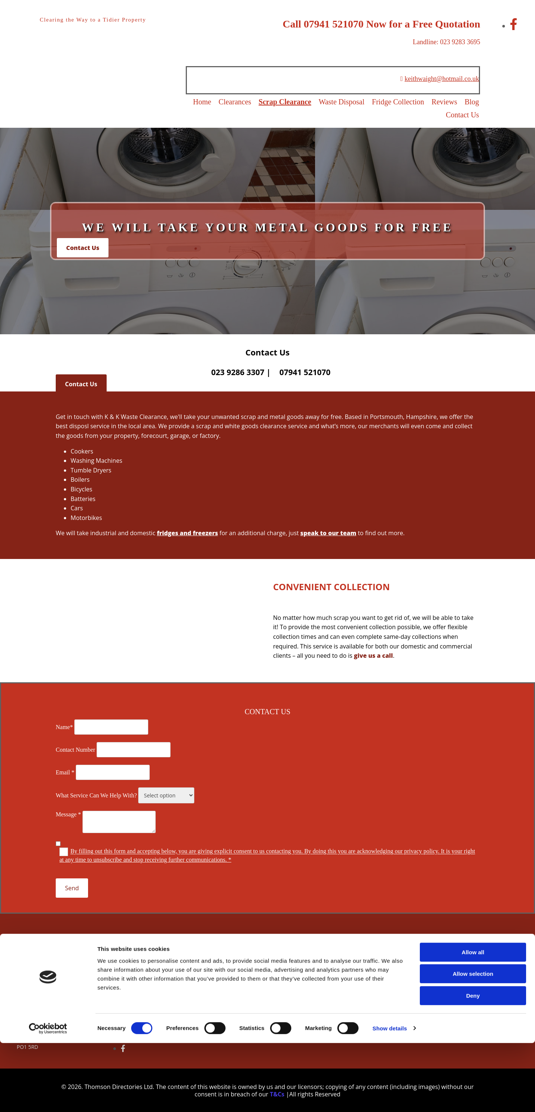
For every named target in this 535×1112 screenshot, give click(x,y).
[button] (82, 247)
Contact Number (75, 749)
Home (203, 101)
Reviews (445, 101)
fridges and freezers (187, 533)
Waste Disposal (343, 101)
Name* (64, 727)
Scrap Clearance (286, 101)
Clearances (236, 101)
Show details (390, 1097)
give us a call (373, 655)
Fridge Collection (399, 101)
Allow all (473, 1021)
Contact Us (463, 114)
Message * (68, 814)
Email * (65, 772)
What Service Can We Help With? (96, 795)
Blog (473, 101)
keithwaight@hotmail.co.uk (442, 78)
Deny (473, 1064)
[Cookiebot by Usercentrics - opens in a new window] (48, 1097)
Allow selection (473, 1043)
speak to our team (328, 533)
